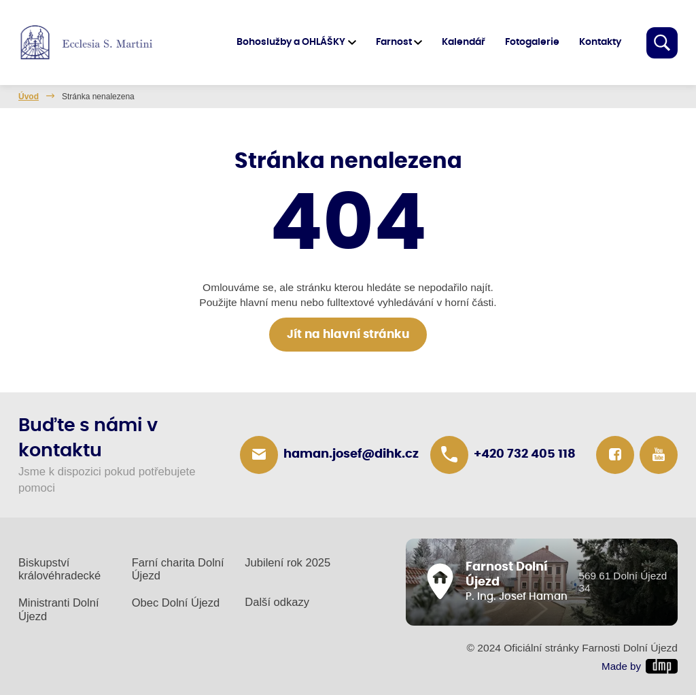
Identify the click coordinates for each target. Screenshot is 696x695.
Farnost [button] (394, 42)
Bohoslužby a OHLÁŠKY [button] (291, 42)
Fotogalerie (532, 42)
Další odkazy (277, 602)
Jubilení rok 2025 (287, 562)
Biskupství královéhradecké (59, 569)
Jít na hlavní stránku (348, 334)
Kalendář (463, 42)
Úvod (28, 96)
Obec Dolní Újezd (176, 602)
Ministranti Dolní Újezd (58, 609)
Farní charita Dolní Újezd (178, 569)
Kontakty (600, 42)
